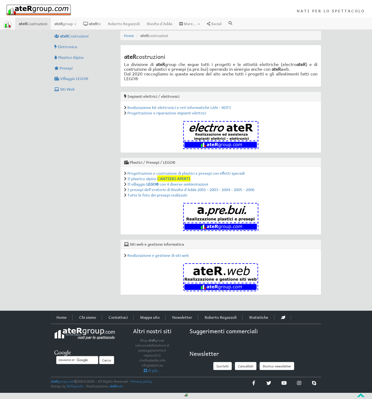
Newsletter (182, 317)
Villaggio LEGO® (71, 78)
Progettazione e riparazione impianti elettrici (166, 113)
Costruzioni (35, 23)
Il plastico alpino (159, 178)
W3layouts (75, 386)
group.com (62, 381)
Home (129, 35)
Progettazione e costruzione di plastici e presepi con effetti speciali (186, 173)
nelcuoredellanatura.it (152, 345)
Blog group (152, 340)
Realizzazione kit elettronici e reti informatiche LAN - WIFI (179, 107)
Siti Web (64, 89)
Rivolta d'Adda (159, 23)
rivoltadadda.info (152, 360)
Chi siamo (87, 317)
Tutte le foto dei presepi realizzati (157, 195)
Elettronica (65, 46)
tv (92, 23)
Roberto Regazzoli (124, 23)
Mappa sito (150, 317)
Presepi (63, 68)
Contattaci (118, 317)
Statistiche (258, 317)
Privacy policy (141, 381)
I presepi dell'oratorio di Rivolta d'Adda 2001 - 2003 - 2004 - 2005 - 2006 (190, 189)
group (65, 23)
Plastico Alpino (69, 57)
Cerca (106, 360)
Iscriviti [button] (222, 366)
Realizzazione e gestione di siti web (158, 255)
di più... (152, 370)
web (116, 386)
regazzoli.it (152, 355)
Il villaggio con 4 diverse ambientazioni (167, 184)
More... (189, 23)
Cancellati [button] (245, 366)
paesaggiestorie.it (152, 350)
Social (214, 23)
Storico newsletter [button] (277, 366)
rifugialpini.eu (152, 365)
